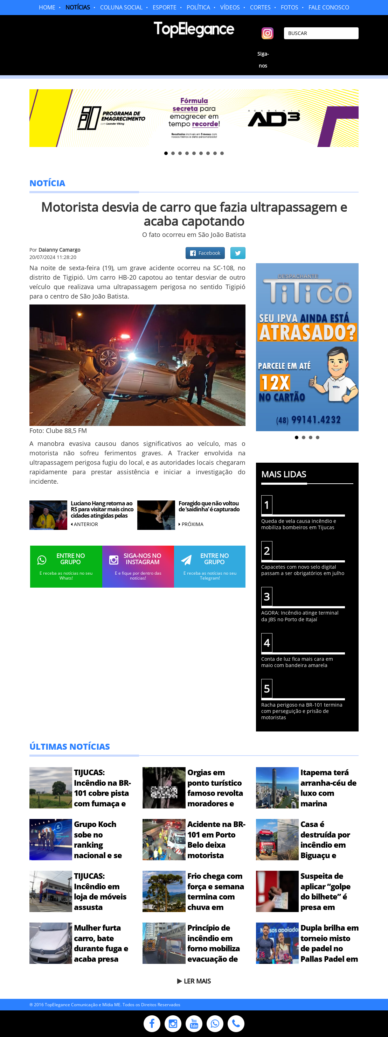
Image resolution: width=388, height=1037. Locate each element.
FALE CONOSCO (329, 7)
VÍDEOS (230, 7)
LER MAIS (197, 981)
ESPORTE (164, 7)
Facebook (205, 253)
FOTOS (289, 7)
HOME (47, 7)
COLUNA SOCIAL (121, 7)
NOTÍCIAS (77, 7)
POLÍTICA (198, 7)
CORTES (260, 7)
